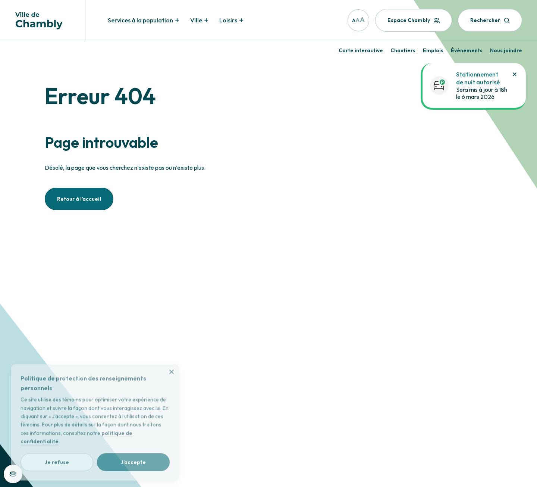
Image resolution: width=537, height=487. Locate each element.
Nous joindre (506, 50)
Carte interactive (361, 50)
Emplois (433, 50)
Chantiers (402, 50)
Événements (467, 50)
